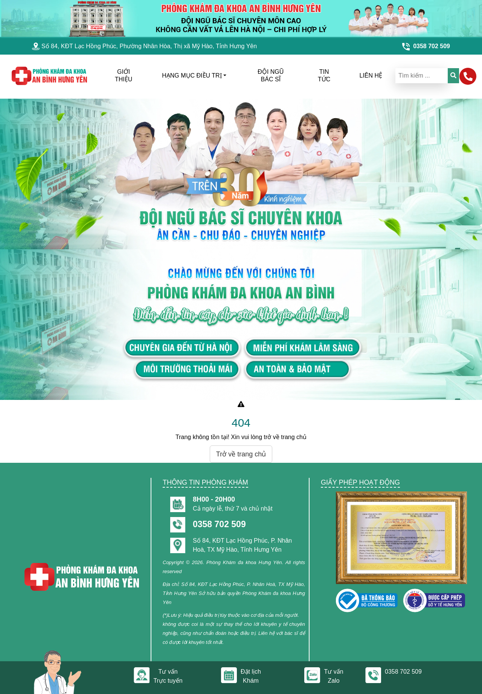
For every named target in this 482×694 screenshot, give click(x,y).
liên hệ (370, 75)
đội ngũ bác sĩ (271, 75)
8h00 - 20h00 (214, 499)
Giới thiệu (123, 75)
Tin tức (324, 75)
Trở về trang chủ (241, 454)
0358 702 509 (219, 524)
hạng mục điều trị (191, 75)
